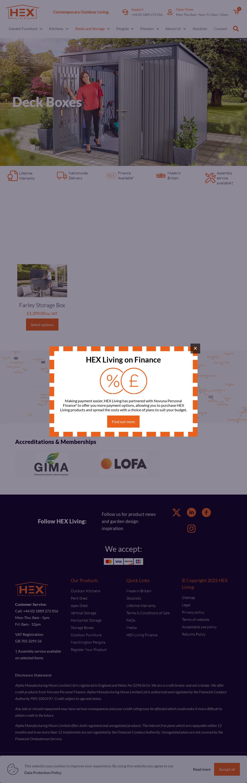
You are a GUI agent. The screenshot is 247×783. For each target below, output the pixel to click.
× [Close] (195, 348)
